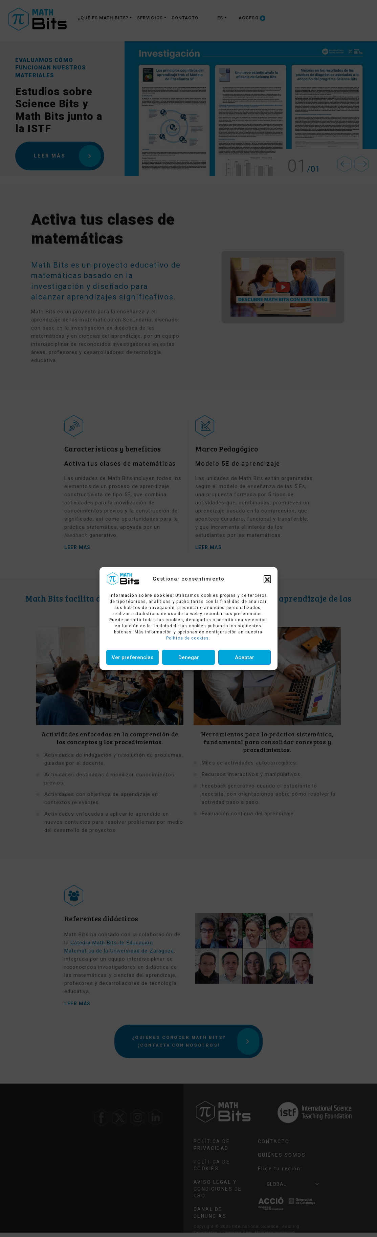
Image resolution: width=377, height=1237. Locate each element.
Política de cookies (187, 638)
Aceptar (244, 657)
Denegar (188, 657)
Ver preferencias (132, 657)
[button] (267, 578)
